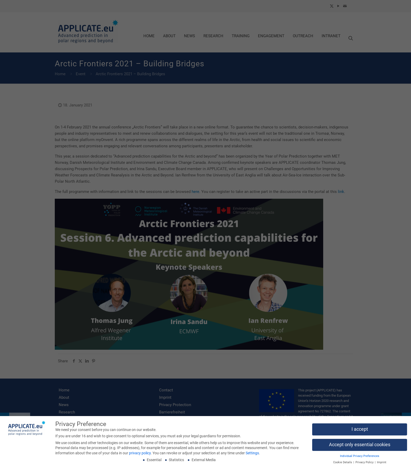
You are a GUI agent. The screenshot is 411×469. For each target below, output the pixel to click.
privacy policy (140, 454)
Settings (252, 454)
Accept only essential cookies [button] (359, 446)
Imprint (381, 464)
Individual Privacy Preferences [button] (359, 457)
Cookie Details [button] (343, 464)
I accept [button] (359, 430)
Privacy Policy (364, 464)
